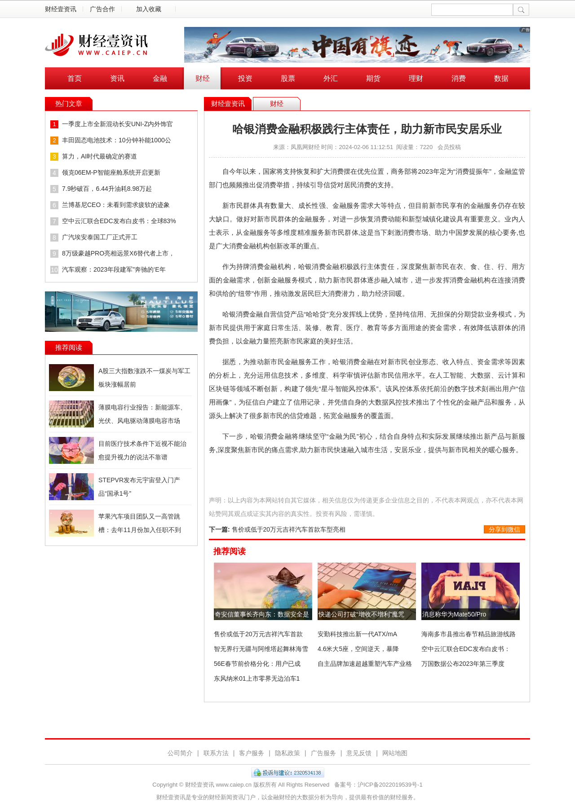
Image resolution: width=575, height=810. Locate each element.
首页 (74, 78)
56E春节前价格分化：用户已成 (257, 663)
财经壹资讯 (60, 9)
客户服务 (251, 753)
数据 (501, 78)
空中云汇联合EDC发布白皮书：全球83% (119, 221)
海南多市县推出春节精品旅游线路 (468, 634)
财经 (202, 78)
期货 (373, 78)
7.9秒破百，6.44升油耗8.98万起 (107, 188)
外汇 (330, 78)
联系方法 (216, 753)
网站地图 (394, 753)
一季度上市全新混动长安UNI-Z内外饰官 (117, 124)
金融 (160, 78)
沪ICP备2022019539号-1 (390, 784)
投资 (245, 78)
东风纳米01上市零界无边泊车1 (257, 678)
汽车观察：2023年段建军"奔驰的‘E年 (114, 269)
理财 (416, 78)
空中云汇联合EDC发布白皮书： (465, 648)
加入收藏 (148, 9)
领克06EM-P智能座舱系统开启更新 (111, 172)
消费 (458, 78)
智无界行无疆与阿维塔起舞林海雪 (261, 648)
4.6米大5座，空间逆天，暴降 (358, 648)
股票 (288, 78)
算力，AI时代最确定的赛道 (99, 156)
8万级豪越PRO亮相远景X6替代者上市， (118, 253)
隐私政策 (287, 753)
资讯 (117, 78)
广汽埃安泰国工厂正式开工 (99, 237)
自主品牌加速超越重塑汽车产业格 (365, 663)
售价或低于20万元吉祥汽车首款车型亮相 (289, 529)
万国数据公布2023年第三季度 (462, 663)
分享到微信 (504, 529)
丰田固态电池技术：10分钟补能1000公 (116, 140)
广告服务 (323, 753)
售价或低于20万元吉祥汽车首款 (258, 634)
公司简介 (180, 753)
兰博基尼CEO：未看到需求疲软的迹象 (116, 204)
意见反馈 (359, 753)
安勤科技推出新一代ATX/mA (357, 634)
